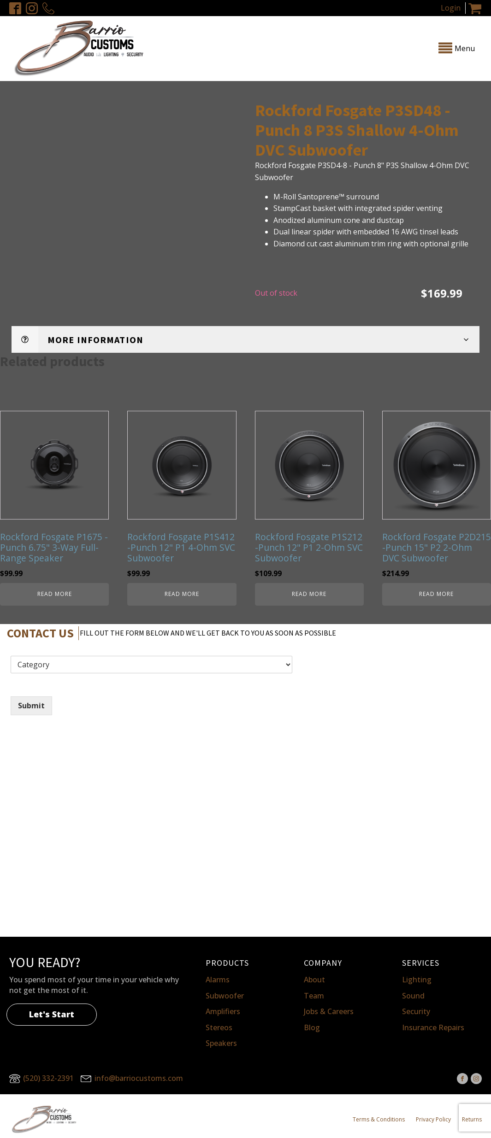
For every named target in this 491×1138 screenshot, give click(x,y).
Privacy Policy (433, 1119)
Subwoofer (225, 996)
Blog (312, 1027)
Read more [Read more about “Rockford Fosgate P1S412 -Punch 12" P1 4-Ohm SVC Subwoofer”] (182, 594)
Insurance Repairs (433, 1027)
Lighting (417, 980)
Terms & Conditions (379, 1119)
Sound (413, 996)
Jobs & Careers (329, 1011)
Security (416, 1011)
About (314, 980)
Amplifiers (223, 1011)
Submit (31, 705)
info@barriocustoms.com (139, 1078)
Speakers (221, 1043)
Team (314, 996)
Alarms (218, 980)
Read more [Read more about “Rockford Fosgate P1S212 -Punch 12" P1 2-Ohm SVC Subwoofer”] (309, 594)
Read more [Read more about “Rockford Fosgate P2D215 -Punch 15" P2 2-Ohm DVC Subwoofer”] (436, 594)
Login (451, 8)
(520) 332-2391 (48, 1078)
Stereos (219, 1027)
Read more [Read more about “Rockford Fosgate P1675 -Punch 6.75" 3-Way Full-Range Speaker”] (54, 594)
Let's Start (51, 1014)
